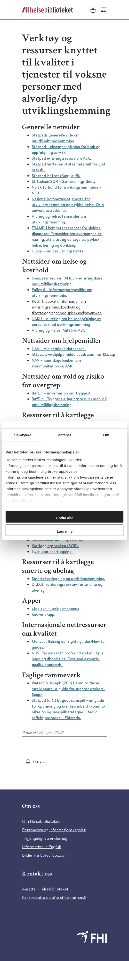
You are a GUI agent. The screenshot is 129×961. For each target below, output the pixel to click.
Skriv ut (39, 761)
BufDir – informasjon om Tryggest (61, 393)
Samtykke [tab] (23, 435)
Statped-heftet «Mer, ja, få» (56, 175)
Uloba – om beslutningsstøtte (58, 251)
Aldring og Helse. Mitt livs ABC (58, 330)
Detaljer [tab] (64, 435)
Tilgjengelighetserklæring (44, 838)
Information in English (41, 846)
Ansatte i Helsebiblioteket (45, 889)
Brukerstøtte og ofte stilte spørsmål (54, 897)
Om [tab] (106, 435)
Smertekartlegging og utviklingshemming (68, 578)
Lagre (65, 531)
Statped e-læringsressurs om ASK (61, 158)
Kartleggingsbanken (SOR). (55, 545)
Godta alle (64, 518)
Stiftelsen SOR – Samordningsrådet (63, 181)
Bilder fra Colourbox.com (45, 855)
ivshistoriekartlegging (53, 551)
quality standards (47, 664)
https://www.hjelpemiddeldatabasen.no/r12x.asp (73, 354)
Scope (37, 694)
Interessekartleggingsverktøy (57, 540)
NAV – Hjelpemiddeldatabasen (58, 348)
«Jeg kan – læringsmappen (54, 608)
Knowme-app (43, 614)
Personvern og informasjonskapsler (54, 829)
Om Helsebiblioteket (41, 821)
